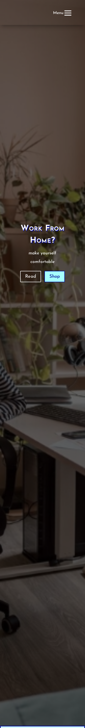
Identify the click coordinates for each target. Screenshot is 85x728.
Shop (54, 276)
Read (30, 276)
